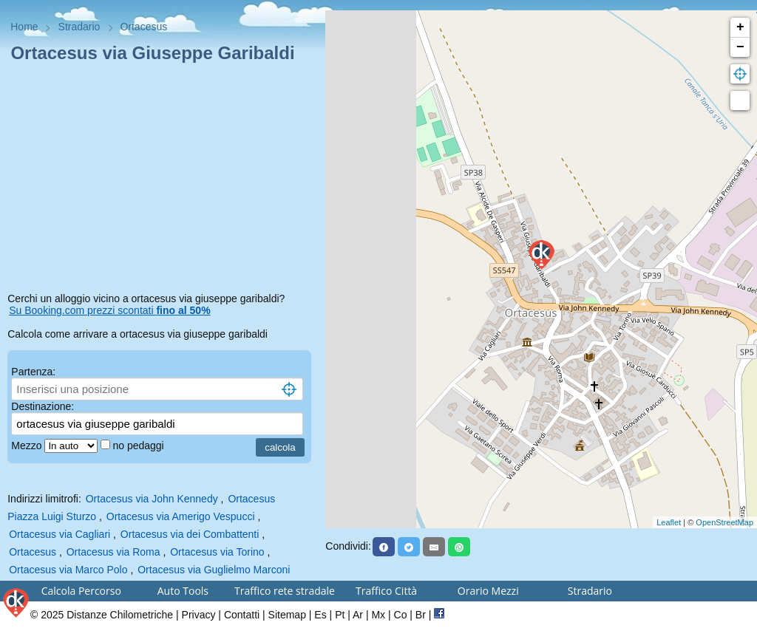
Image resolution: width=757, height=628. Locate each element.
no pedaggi (139, 445)
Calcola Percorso (81, 591)
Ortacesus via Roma (113, 552)
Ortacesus (32, 552)
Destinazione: (42, 406)
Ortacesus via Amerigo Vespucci (180, 516)
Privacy (199, 615)
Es (320, 615)
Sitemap (287, 615)
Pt (339, 615)
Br (420, 615)
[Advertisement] (162, 180)
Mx (378, 615)
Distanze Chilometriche (120, 615)
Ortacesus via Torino (217, 552)
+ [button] (740, 27)
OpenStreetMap (724, 522)
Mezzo (27, 445)
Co (400, 615)
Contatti (241, 615)
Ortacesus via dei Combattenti (189, 534)
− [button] (740, 47)
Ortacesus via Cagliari (59, 534)
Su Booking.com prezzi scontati (109, 310)
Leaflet (668, 522)
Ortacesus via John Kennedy (152, 499)
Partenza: (33, 372)
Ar (358, 615)
